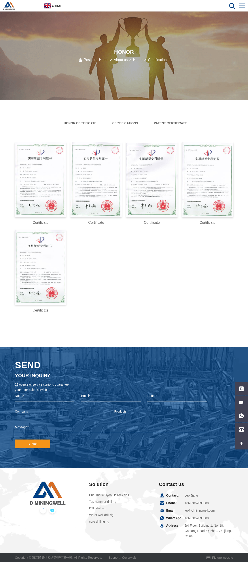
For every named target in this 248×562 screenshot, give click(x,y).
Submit (33, 444)
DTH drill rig (97, 508)
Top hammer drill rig (102, 501)
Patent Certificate (170, 123)
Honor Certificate (80, 123)
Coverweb (129, 557)
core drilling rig (99, 521)
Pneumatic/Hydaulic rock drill (109, 495)
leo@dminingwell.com (200, 510)
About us (121, 60)
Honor (138, 60)
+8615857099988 (197, 503)
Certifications (158, 60)
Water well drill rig (101, 515)
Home (103, 60)
